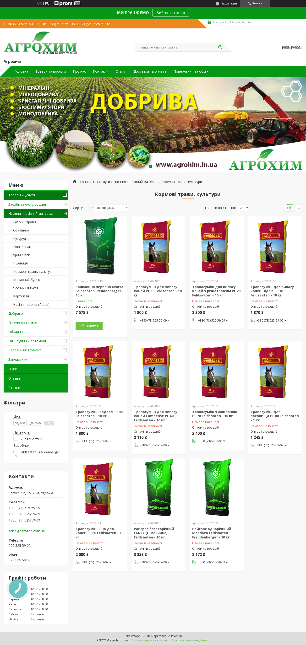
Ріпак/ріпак (22, 246)
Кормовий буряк (26, 279)
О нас (12, 368)
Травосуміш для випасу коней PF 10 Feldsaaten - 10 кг (158, 291)
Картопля (21, 296)
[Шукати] (220, 47)
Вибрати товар (170, 12)
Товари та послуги (50, 71)
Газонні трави (24, 222)
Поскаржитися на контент (149, 640)
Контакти (101, 71)
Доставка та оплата (149, 71)
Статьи (14, 387)
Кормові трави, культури (33, 271)
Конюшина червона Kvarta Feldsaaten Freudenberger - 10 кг (100, 291)
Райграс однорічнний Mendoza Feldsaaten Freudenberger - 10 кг (211, 533)
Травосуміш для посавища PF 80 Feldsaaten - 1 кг (275, 415)
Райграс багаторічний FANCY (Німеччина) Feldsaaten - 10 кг (154, 533)
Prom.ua (177, 636)
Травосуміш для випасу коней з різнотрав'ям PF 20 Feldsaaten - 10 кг (216, 291)
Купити (92, 326)
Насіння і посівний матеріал (30, 213)
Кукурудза (21, 238)
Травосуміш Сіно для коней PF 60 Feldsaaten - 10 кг (99, 533)
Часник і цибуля (25, 288)
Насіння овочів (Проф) (31, 304)
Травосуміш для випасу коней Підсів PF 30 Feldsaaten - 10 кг (272, 291)
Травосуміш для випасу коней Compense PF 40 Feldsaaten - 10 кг (155, 415)
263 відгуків (229, 3)
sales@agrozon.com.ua (27, 531)
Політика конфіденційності (190, 640)
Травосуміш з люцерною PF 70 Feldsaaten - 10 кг (214, 413)
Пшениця (20, 263)
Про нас (79, 71)
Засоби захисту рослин (27, 204)
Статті (121, 71)
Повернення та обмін (191, 71)
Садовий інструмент (24, 350)
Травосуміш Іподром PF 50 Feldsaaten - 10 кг (99, 413)
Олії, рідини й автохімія (27, 341)
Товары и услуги (21, 195)
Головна (21, 71)
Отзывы (14, 378)
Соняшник (21, 230)
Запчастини (17, 359)
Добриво (15, 313)
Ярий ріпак (21, 255)
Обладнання (18, 331)
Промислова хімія (22, 322)
